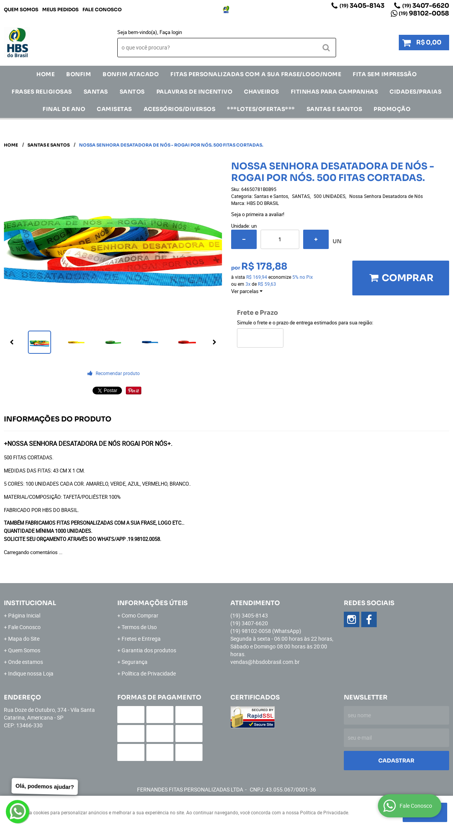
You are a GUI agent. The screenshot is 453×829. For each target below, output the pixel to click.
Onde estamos (25, 661)
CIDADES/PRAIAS (415, 91)
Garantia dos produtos (149, 650)
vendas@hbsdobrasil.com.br (265, 661)
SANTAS (96, 91)
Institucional (30, 603)
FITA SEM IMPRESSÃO (385, 74)
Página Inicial (24, 615)
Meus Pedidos (60, 9)
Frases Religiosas (42, 91)
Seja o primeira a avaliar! (257, 214)
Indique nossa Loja (30, 673)
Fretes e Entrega (141, 638)
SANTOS (132, 91)
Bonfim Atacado (131, 74)
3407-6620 (425, 6)
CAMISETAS (114, 109)
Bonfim (78, 74)
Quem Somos (21, 9)
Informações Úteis (152, 603)
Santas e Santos (334, 109)
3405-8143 (362, 6)
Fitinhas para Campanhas (334, 91)
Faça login (171, 32)
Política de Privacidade (149, 673)
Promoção (392, 109)
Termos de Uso (139, 627)
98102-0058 (424, 13)
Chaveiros (261, 91)
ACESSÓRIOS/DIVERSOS (180, 109)
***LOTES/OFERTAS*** (261, 109)
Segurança (135, 661)
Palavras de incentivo (194, 91)
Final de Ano (64, 109)
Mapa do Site (23, 638)
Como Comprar (140, 615)
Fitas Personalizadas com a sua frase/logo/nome (255, 74)
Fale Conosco (102, 9)
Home (45, 74)
